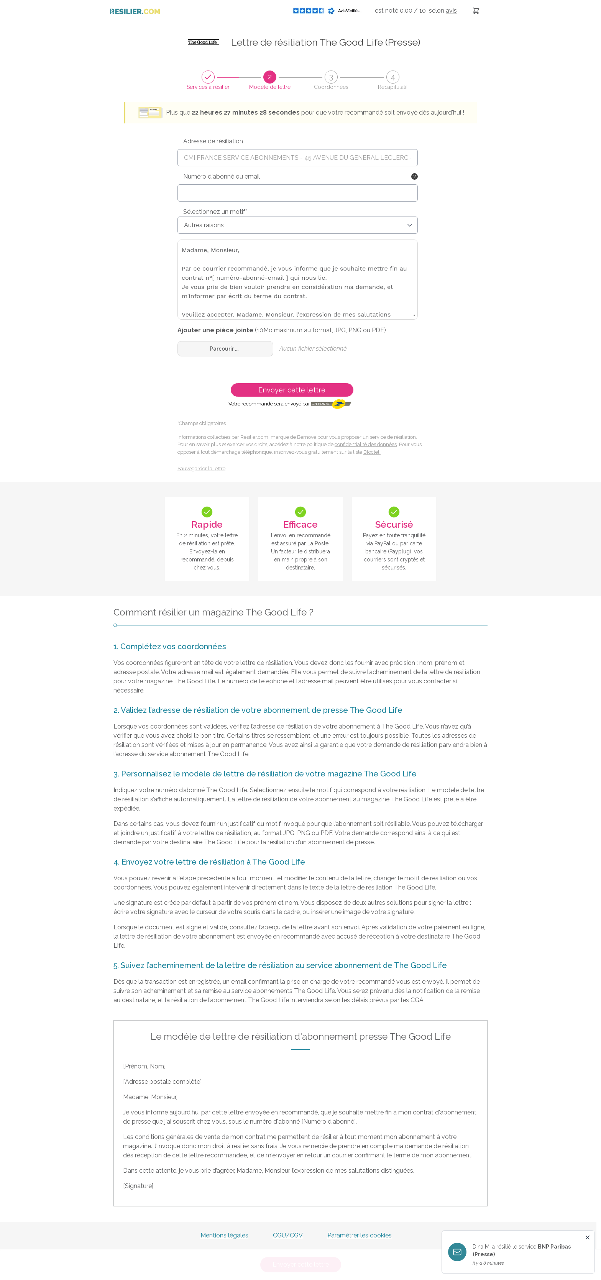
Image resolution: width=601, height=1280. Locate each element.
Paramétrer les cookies (359, 1235)
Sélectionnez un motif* (215, 211)
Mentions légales (224, 1235)
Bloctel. (372, 452)
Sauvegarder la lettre (201, 468)
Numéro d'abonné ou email (221, 176)
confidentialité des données (366, 444)
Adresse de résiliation (213, 141)
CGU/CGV (288, 1235)
